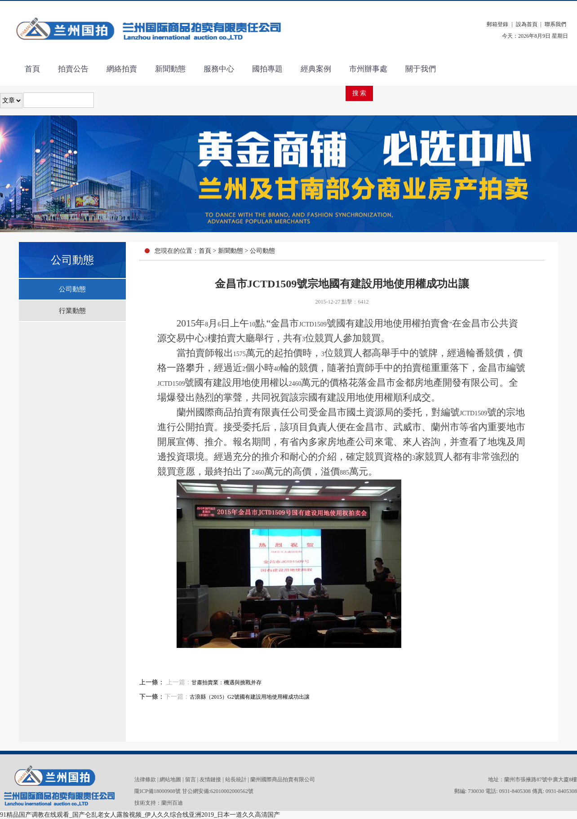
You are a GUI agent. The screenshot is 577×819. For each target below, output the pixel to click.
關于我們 (420, 69)
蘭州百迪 (172, 803)
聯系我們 (555, 24)
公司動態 (72, 289)
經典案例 (316, 69)
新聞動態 (170, 69)
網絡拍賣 (122, 69)
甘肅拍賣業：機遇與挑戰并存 (226, 682)
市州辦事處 (368, 69)
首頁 (32, 69)
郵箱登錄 (497, 24)
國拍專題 (267, 69)
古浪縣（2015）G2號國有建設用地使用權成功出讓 (250, 697)
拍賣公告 (73, 69)
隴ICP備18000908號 (157, 791)
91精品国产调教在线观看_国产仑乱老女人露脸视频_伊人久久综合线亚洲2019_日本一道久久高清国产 (140, 814)
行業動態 (72, 310)
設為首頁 (526, 24)
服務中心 (219, 69)
